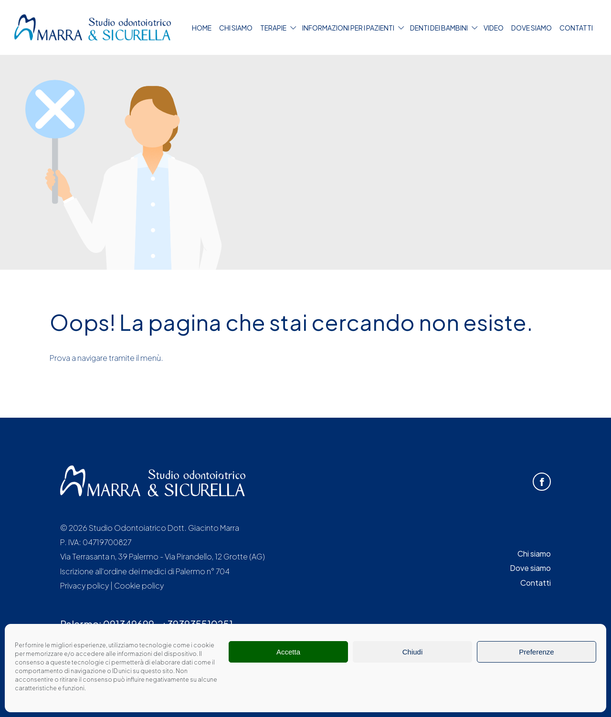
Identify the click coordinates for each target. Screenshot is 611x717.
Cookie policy (139, 585)
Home (201, 27)
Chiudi (412, 652)
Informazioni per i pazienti (348, 27)
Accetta (288, 652)
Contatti (576, 27)
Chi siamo (236, 27)
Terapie (273, 27)
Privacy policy (84, 585)
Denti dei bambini (439, 27)
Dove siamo (531, 27)
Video (494, 27)
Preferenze (536, 652)
